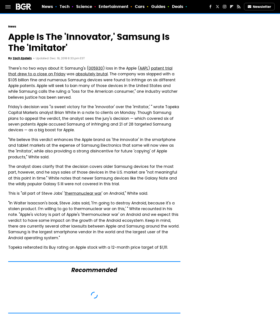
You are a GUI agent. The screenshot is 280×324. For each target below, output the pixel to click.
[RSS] (238, 6)
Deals (178, 6)
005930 (96, 69)
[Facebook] (210, 6)
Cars (140, 6)
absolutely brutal (92, 74)
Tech (65, 6)
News (47, 6)
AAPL (144, 69)
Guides (158, 6)
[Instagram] (224, 6)
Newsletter (259, 7)
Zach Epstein (22, 58)
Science (84, 6)
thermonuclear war (83, 194)
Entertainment (113, 6)
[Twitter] (217, 6)
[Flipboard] (231, 6)
